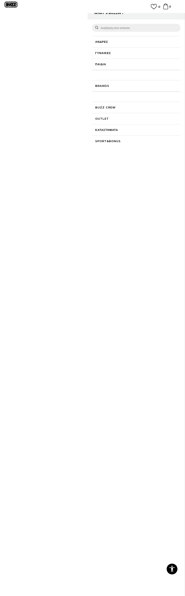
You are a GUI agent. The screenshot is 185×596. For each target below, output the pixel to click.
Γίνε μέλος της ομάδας (19, 446)
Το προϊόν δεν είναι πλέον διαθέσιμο (128, 95)
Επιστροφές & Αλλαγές (19, 510)
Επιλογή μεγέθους (107, 63)
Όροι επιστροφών (16, 504)
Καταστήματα (13, 459)
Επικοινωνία (12, 453)
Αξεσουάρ (51, 26)
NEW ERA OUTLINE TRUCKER (114, 271)
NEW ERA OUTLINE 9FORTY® (71, 300)
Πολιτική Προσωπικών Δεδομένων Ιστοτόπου (34, 492)
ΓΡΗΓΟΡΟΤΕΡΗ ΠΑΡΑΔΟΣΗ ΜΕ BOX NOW (92, 16)
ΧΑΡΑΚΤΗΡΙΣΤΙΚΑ (134, 158)
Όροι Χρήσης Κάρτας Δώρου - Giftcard (121, 498)
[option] (92, 18)
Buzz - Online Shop (16, 26)
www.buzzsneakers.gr (61, 584)
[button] (103, 116)
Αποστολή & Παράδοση (110, 459)
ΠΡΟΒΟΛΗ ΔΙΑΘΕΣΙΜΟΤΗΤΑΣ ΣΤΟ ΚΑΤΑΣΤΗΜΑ (134, 172)
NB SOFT (102, 584)
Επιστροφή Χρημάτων (109, 453)
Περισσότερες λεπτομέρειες (151, 145)
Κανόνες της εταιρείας (18, 516)
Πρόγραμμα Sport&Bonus (113, 486)
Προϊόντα (37, 26)
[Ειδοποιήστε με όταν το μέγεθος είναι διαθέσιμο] (101, 70)
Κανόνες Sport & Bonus (112, 492)
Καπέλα (64, 26)
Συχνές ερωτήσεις (107, 446)
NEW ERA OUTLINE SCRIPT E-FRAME (29, 300)
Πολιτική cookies (16, 498)
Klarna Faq (103, 504)
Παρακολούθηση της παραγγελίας (117, 465)
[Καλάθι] (166, 8)
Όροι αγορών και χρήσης (21, 486)
